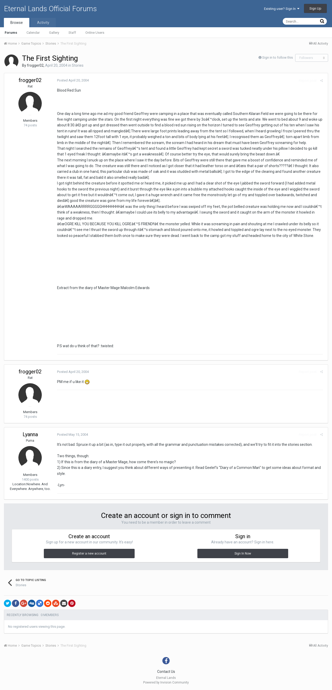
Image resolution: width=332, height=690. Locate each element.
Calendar (33, 33)
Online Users (94, 33)
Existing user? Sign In (281, 9)
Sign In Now (242, 553)
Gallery (54, 33)
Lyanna (30, 434)
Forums (11, 33)
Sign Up (315, 8)
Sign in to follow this (277, 57)
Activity (43, 23)
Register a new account (89, 553)
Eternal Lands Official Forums (50, 8)
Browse (16, 23)
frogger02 (35, 65)
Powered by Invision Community (166, 682)
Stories (78, 65)
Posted (72, 80)
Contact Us (166, 671)
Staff (72, 33)
